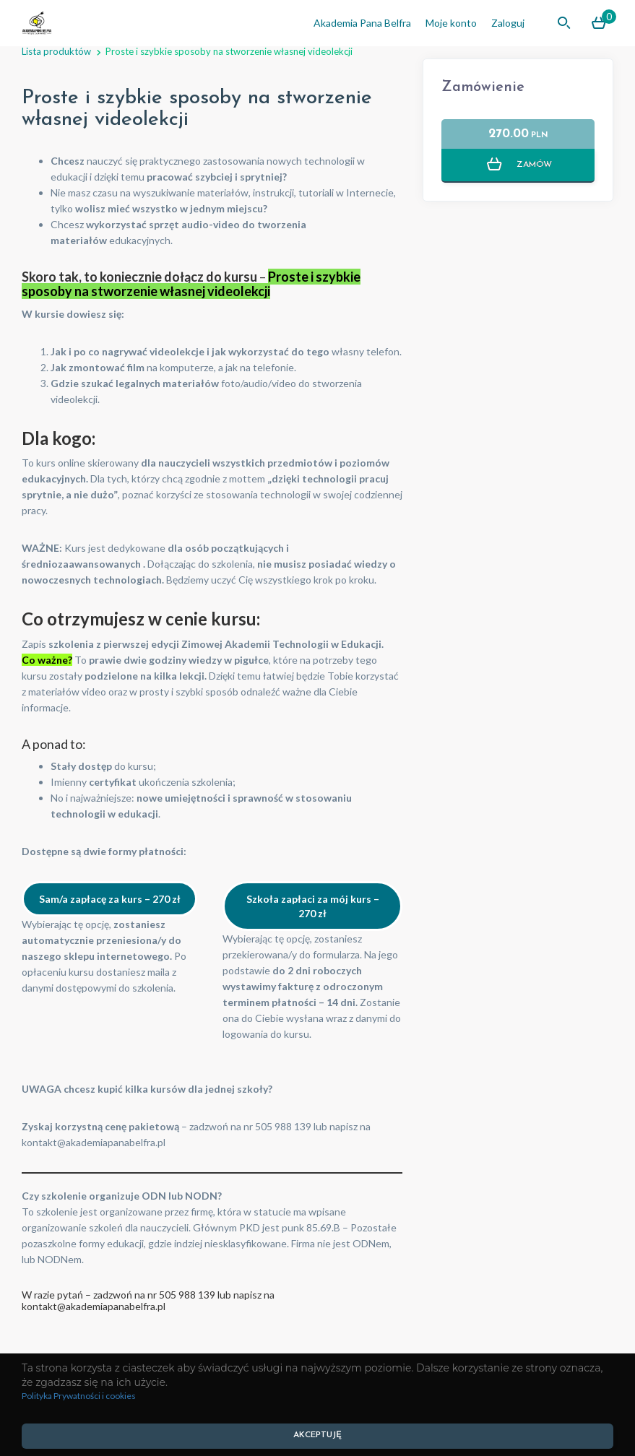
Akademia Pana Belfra (362, 23)
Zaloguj (507, 23)
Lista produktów (56, 51)
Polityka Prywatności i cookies (79, 1395)
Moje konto (451, 23)
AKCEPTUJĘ (317, 1435)
